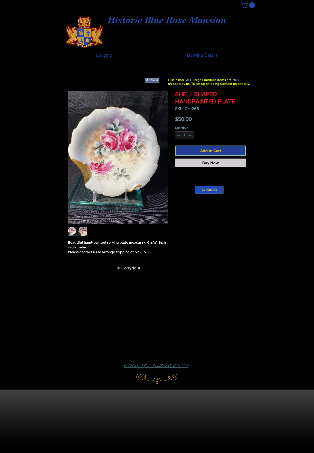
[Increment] (190, 135)
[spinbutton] (184, 135)
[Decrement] (178, 135)
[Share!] (152, 80)
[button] (248, 5)
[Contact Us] (209, 190)
